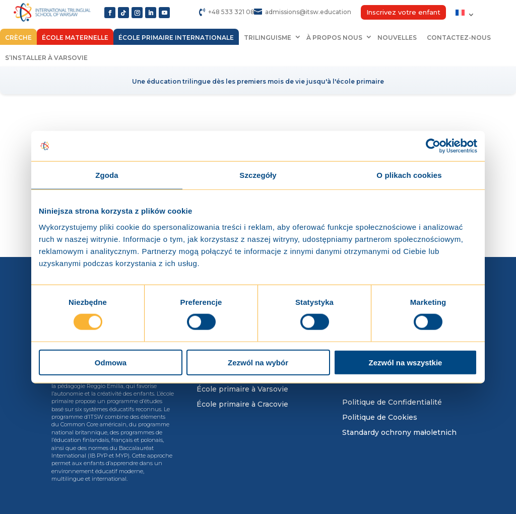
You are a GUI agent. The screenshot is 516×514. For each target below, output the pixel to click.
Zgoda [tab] (106, 175)
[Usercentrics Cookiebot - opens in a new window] (433, 146)
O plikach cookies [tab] (408, 175)
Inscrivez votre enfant (403, 12)
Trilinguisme (267, 37)
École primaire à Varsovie (242, 390)
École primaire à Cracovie (242, 405)
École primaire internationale (176, 37)
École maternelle (75, 37)
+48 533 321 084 (233, 12)
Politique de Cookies (379, 418)
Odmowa (110, 362)
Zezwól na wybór (258, 362)
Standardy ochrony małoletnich (399, 433)
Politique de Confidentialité (392, 403)
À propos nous (334, 37)
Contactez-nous (459, 37)
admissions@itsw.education (308, 12)
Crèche (18, 37)
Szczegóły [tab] (257, 175)
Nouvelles (397, 37)
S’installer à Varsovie (46, 57)
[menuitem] (465, 15)
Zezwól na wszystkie (405, 362)
